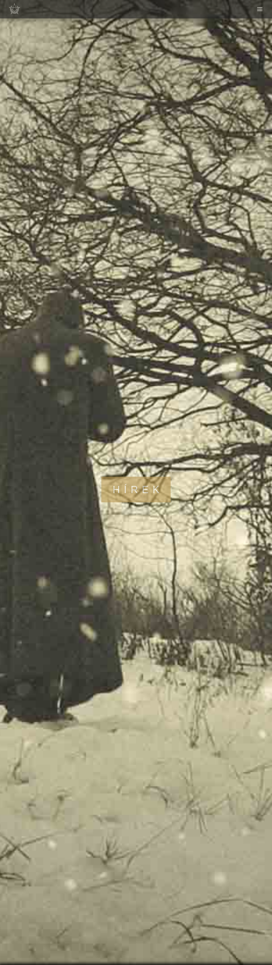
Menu (260, 9)
